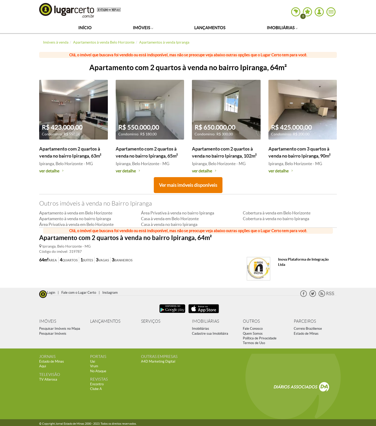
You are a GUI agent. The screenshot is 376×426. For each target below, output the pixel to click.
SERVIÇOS (150, 321)
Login (51, 293)
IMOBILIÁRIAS (205, 321)
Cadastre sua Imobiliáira (210, 333)
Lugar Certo (67, 10)
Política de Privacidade (260, 338)
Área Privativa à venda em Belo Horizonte (76, 224)
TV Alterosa (48, 379)
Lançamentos (210, 27)
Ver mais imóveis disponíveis (188, 185)
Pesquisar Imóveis (52, 333)
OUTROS (251, 321)
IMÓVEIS (47, 321)
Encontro (97, 384)
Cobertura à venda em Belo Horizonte (276, 213)
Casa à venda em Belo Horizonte (170, 218)
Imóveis (143, 27)
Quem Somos (253, 333)
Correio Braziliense (308, 329)
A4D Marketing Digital (158, 361)
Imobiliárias (282, 27)
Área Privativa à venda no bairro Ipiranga (177, 213)
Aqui (42, 366)
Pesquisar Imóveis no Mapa (59, 329)
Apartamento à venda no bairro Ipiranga (75, 218)
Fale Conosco (253, 329)
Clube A (96, 389)
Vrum (94, 366)
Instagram (110, 293)
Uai (92, 361)
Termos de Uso (254, 343)
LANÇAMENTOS (105, 321)
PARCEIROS (305, 321)
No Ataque (98, 371)
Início (85, 27)
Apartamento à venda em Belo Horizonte (75, 213)
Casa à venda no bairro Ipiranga (169, 224)
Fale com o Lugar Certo (78, 293)
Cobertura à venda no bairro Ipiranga (276, 218)
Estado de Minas (306, 333)
